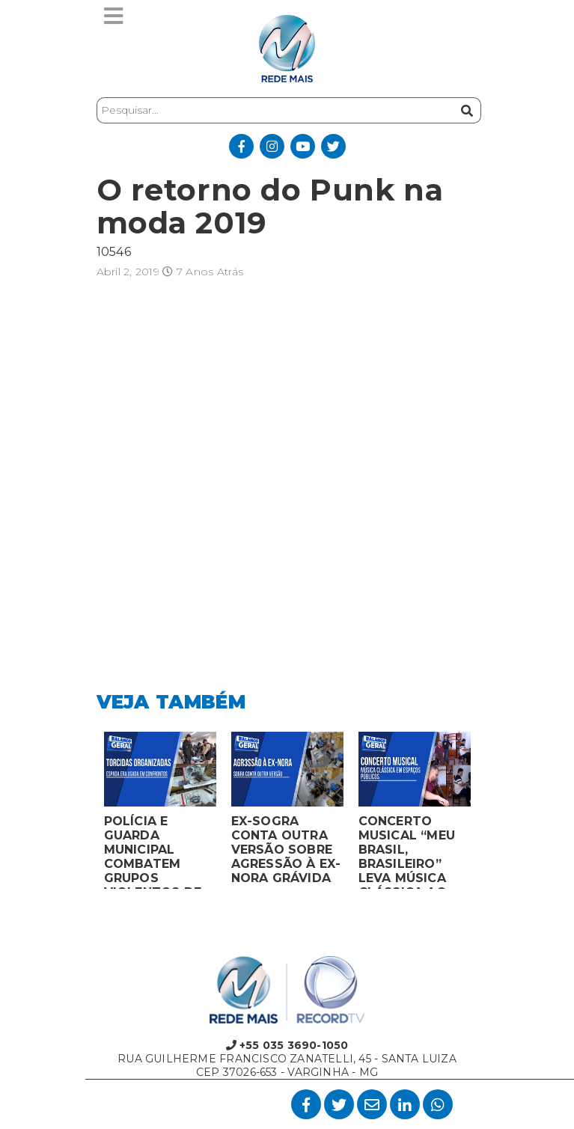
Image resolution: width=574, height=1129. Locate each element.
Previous (85, 814)
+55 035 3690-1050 (287, 1045)
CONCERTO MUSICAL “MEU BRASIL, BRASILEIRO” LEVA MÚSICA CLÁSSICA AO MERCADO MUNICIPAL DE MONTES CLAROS (407, 851)
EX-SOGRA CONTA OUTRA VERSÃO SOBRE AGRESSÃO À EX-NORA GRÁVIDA (286, 849)
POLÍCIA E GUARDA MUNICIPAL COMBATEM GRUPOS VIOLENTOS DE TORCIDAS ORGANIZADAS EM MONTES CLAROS (153, 851)
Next (489, 814)
